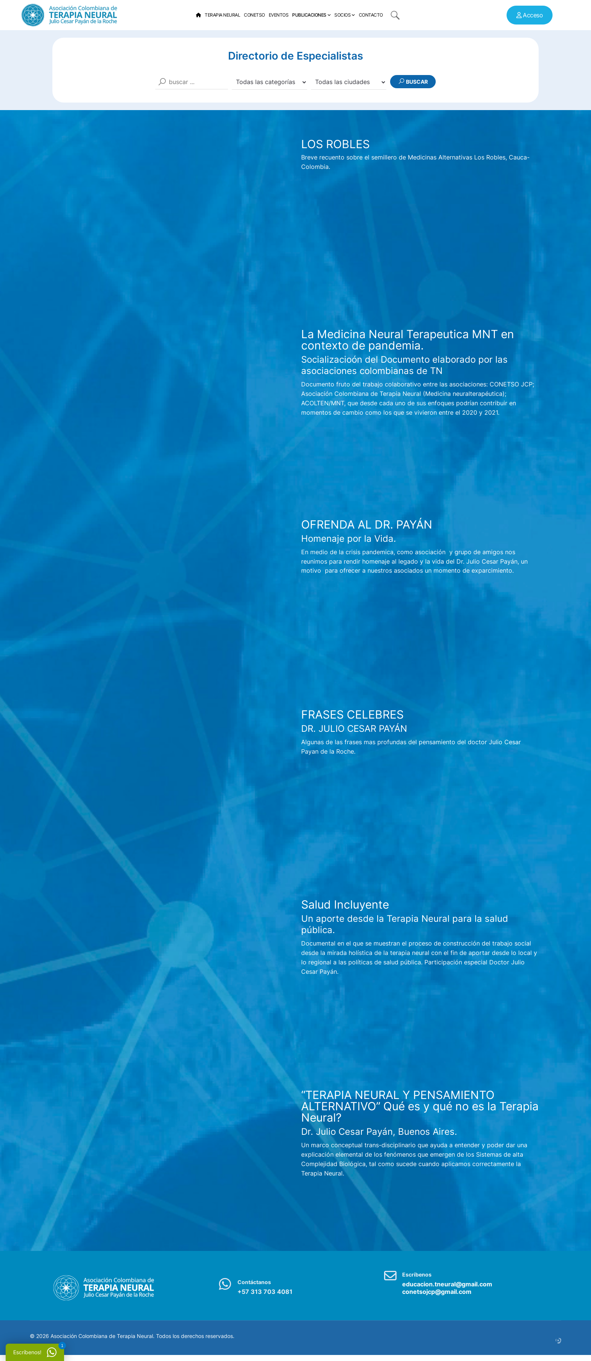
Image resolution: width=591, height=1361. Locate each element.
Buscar (413, 81)
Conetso (254, 15)
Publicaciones (309, 15)
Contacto (371, 15)
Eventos (279, 15)
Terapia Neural (222, 15)
